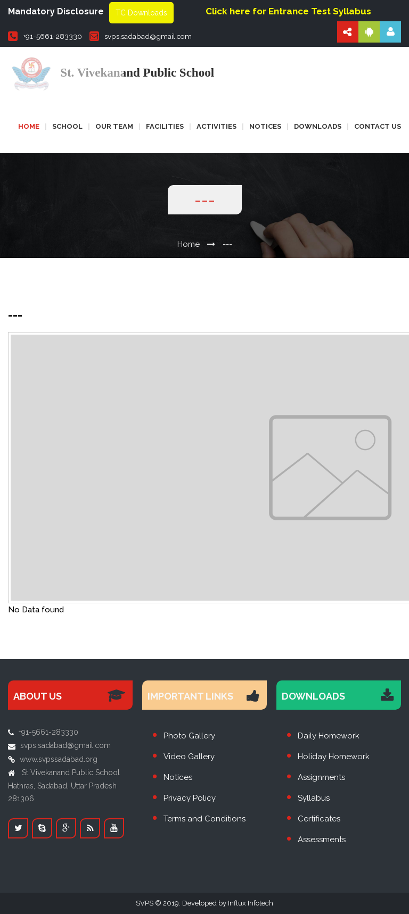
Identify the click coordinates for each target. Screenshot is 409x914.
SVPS (144, 903)
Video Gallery (189, 756)
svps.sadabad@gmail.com (140, 36)
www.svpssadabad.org (58, 759)
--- (227, 244)
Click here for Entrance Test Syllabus (288, 11)
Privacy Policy (189, 798)
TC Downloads (141, 13)
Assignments (321, 777)
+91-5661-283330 (45, 36)
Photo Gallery (189, 736)
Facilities (165, 126)
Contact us (377, 126)
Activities (216, 126)
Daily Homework (328, 736)
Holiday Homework (334, 756)
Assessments (322, 839)
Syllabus (314, 798)
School (67, 126)
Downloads (317, 126)
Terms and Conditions (204, 819)
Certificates (319, 819)
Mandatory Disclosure (56, 11)
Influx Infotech (250, 903)
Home (28, 126)
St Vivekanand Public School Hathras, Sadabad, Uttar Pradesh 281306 (64, 785)
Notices (265, 126)
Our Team (114, 126)
